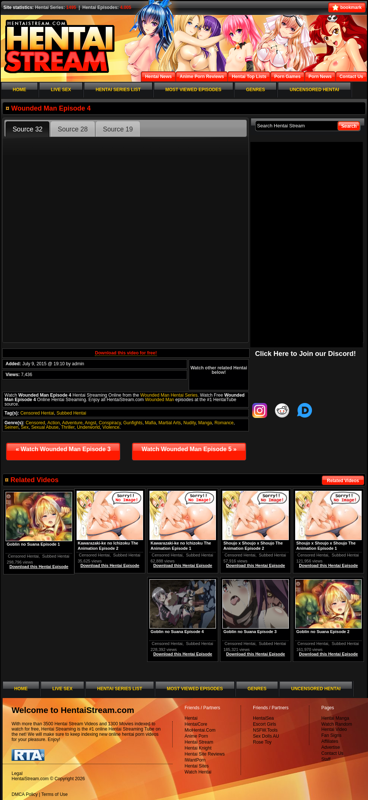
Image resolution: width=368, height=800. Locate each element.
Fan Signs (331, 735)
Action (53, 422)
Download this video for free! (126, 353)
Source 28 (73, 129)
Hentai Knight (198, 748)
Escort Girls (264, 724)
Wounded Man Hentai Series (168, 395)
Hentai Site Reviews (205, 754)
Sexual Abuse (44, 427)
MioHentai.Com (200, 730)
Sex (25, 427)
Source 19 (118, 129)
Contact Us (332, 753)
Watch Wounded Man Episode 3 (63, 449)
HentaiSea (263, 718)
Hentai (191, 718)
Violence (111, 427)
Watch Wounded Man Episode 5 (189, 449)
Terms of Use (54, 794)
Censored (35, 422)
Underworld (88, 427)
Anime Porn (196, 736)
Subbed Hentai (71, 413)
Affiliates (329, 741)
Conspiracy (110, 422)
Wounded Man (159, 399)
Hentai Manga (335, 718)
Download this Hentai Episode (328, 565)
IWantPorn (195, 760)
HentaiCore (196, 724)
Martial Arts (169, 422)
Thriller (67, 427)
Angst (90, 422)
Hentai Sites (197, 766)
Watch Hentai (198, 772)
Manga (205, 422)
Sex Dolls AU (266, 736)
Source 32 (28, 129)
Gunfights (132, 422)
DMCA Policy (25, 794)
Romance (224, 422)
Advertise (330, 747)
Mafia (150, 422)
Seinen (11, 427)
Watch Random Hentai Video (336, 727)
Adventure (72, 422)
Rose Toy (262, 742)
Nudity (189, 422)
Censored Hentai (37, 413)
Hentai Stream (199, 742)
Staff (325, 759)
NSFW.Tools (265, 730)
